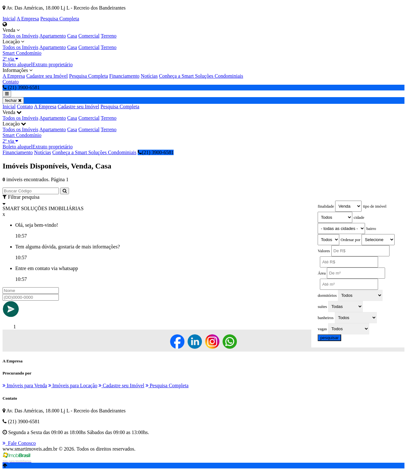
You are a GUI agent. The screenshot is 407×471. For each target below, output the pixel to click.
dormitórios (327, 295)
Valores (324, 251)
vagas (322, 329)
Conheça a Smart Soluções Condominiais (201, 76)
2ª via (10, 58)
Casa (72, 36)
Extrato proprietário (52, 64)
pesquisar (329, 337)
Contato (11, 81)
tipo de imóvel (374, 206)
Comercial (89, 36)
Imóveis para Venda (25, 385)
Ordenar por (350, 240)
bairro (371, 228)
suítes (322, 306)
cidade (359, 217)
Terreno (109, 36)
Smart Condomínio (22, 53)
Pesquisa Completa (59, 18)
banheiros (326, 318)
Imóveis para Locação (72, 385)
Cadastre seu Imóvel (47, 76)
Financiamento (124, 76)
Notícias (149, 76)
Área (322, 273)
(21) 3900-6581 (156, 152)
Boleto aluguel (17, 64)
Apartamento (52, 36)
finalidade (326, 206)
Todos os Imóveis (20, 36)
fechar (13, 100)
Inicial (9, 18)
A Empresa (28, 18)
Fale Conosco (19, 443)
